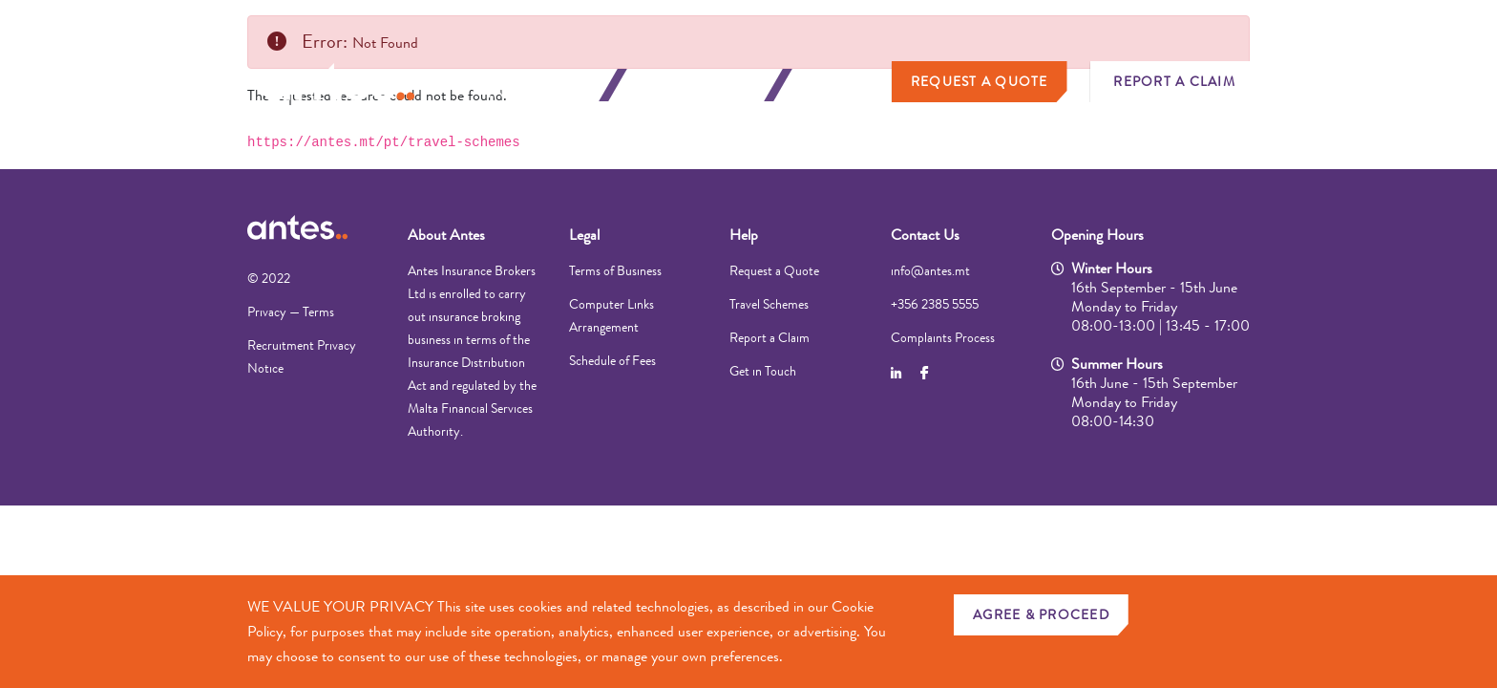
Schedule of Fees (612, 360)
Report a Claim (1174, 81)
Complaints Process (943, 337)
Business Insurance (699, 85)
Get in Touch (762, 370)
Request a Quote (979, 81)
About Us (844, 85)
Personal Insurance (535, 85)
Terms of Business (615, 270)
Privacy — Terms (290, 311)
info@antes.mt (930, 270)
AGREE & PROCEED (1041, 614)
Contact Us (925, 235)
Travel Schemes (769, 303)
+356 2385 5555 (935, 303)
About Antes (446, 235)
